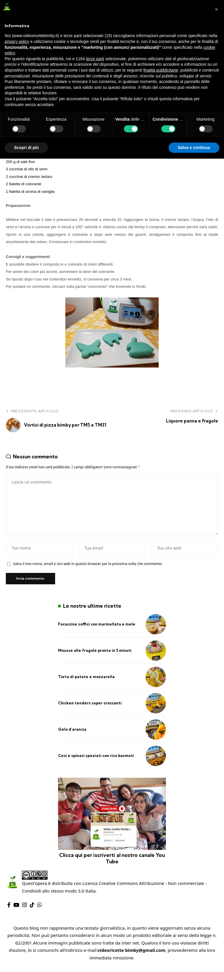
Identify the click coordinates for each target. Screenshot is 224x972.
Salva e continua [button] (194, 147)
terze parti (95, 58)
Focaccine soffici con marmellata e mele (96, 625)
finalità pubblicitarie (160, 70)
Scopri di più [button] (26, 147)
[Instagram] (24, 906)
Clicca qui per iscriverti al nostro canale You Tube (112, 860)
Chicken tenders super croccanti (90, 704)
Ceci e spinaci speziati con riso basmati (96, 757)
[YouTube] (16, 906)
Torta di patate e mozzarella (86, 678)
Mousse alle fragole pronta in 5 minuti (95, 652)
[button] (216, 9)
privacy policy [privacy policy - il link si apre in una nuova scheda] (17, 41)
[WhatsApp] (39, 906)
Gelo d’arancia (72, 731)
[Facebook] (9, 906)
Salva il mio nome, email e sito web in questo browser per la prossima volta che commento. (88, 565)
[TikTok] (32, 906)
